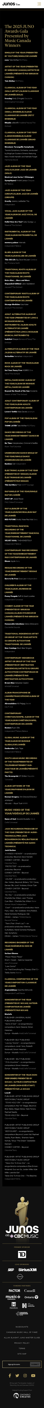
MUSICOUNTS (22, 1327)
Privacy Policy (22, 1343)
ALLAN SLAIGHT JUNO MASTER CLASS (22, 1337)
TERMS (22, 1348)
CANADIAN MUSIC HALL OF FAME (22, 1332)
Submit (35, 1364)
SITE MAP (22, 1354)
